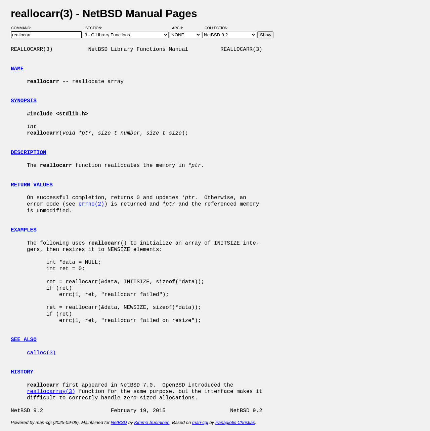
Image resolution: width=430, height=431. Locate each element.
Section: (95, 28)
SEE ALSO (24, 340)
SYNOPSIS (24, 101)
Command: (23, 28)
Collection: (216, 28)
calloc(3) (41, 353)
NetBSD (119, 422)
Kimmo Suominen (151, 422)
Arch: (180, 28)
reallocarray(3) (51, 391)
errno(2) (91, 204)
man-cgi (200, 422)
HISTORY (22, 372)
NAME (17, 69)
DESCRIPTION (28, 152)
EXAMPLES (24, 230)
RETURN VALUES (32, 185)
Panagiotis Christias (235, 422)
